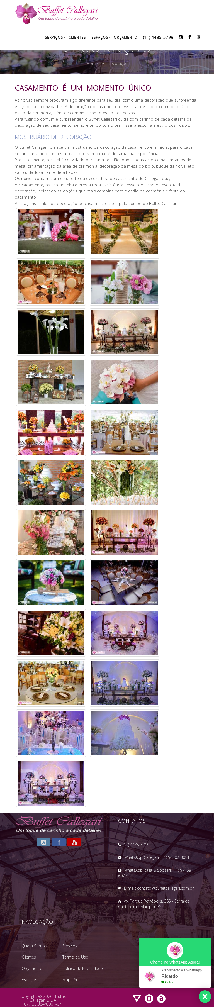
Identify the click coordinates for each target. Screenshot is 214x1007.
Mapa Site (71, 979)
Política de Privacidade (82, 968)
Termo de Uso (75, 957)
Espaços (99, 37)
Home (92, 63)
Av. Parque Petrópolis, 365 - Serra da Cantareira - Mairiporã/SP (154, 903)
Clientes (77, 37)
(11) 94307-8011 (175, 857)
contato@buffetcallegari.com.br (165, 888)
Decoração (118, 63)
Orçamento (125, 37)
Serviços (54, 37)
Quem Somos (34, 946)
